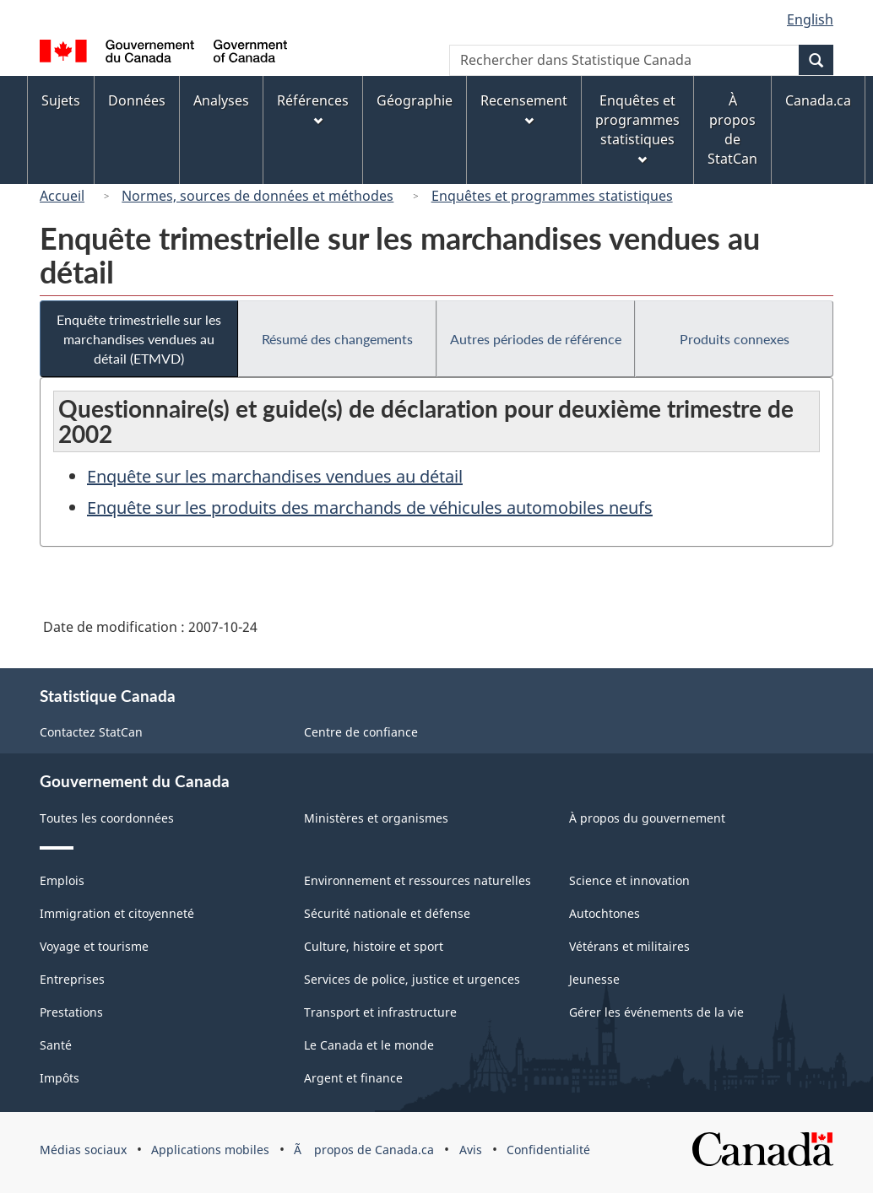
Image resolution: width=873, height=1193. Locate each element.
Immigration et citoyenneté (117, 913)
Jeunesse (594, 979)
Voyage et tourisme (94, 946)
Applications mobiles (210, 1150)
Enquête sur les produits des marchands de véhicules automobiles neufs (370, 507)
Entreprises (72, 979)
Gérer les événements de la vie (656, 1012)
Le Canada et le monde (369, 1045)
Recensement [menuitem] (523, 108)
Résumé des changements (337, 339)
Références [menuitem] (313, 108)
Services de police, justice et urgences (412, 979)
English (810, 19)
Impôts (59, 1078)
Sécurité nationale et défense (387, 913)
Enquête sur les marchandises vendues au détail (275, 476)
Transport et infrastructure (380, 1012)
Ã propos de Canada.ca (364, 1150)
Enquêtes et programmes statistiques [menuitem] (637, 128)
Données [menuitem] (136, 100)
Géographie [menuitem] (415, 100)
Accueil (62, 195)
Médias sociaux (83, 1150)
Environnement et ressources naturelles (417, 880)
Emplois (62, 880)
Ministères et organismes (376, 818)
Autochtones (604, 913)
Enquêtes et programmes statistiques (552, 195)
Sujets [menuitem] (60, 100)
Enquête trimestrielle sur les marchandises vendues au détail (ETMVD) (139, 338)
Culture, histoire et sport (373, 946)
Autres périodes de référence (535, 339)
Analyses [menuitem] (221, 100)
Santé (56, 1045)
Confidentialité (548, 1150)
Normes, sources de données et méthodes (257, 195)
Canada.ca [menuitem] (818, 100)
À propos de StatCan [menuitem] (732, 129)
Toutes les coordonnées (107, 818)
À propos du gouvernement (647, 818)
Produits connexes (734, 339)
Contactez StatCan (91, 732)
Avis (470, 1150)
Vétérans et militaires (629, 946)
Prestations (71, 1012)
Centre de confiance (361, 732)
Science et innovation (629, 880)
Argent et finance (353, 1078)
